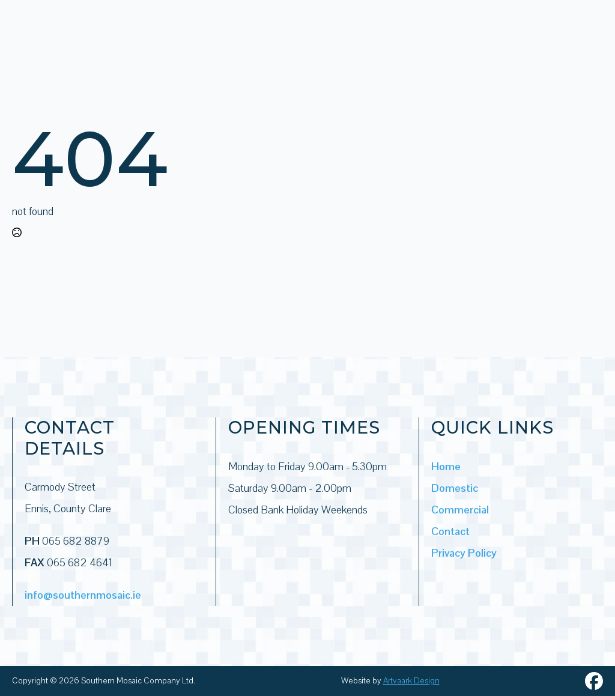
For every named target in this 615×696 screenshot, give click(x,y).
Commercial (460, 509)
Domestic (454, 488)
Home (446, 466)
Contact (450, 531)
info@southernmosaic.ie (83, 595)
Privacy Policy (464, 553)
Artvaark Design (411, 680)
